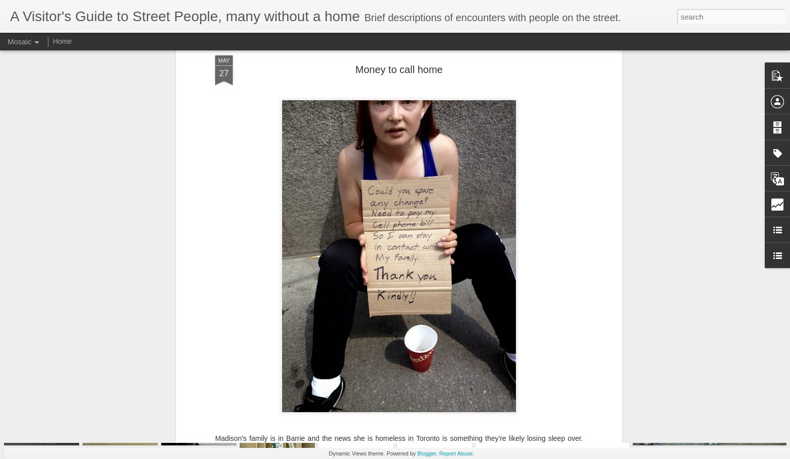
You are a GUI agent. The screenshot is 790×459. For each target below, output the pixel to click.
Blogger (426, 453)
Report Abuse (456, 453)
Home (62, 41)
